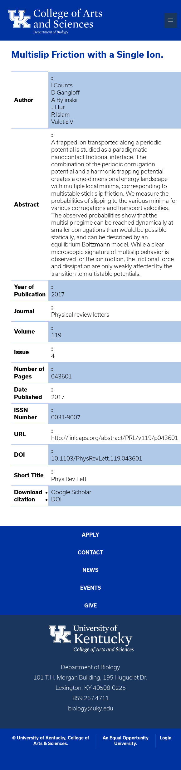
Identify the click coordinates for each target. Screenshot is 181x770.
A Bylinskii (64, 100)
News (90, 570)
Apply (90, 535)
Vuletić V (62, 122)
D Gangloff (65, 92)
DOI (56, 499)
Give (90, 605)
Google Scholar (71, 492)
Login (165, 737)
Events (90, 588)
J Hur (58, 107)
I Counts (62, 85)
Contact (90, 552)
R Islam (60, 114)
